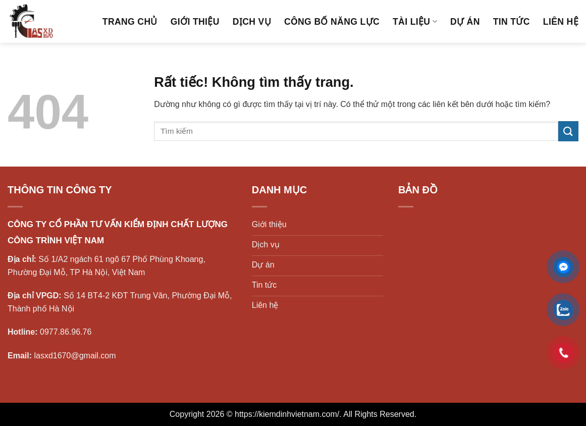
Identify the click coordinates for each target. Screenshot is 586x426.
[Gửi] (568, 131)
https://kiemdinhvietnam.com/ (287, 414)
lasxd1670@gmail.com (75, 355)
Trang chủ (129, 22)
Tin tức (511, 22)
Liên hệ (560, 22)
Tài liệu (415, 22)
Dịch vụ (252, 22)
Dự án (465, 22)
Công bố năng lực (332, 22)
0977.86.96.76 (65, 332)
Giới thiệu (195, 22)
